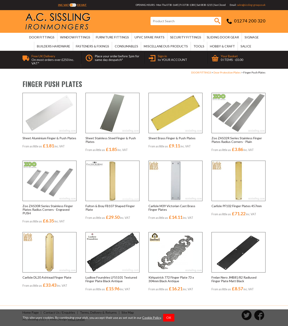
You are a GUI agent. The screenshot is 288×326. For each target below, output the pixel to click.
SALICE (246, 46)
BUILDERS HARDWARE (53, 46)
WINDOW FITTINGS (75, 37)
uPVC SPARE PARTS (149, 37)
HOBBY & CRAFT (222, 46)
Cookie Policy (151, 317)
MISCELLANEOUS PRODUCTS (166, 46)
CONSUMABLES (126, 46)
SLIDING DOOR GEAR (223, 37)
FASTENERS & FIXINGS (92, 46)
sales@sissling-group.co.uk (251, 5)
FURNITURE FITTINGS (112, 37)
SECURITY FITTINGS (185, 37)
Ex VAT (82, 5)
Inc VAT (63, 5)
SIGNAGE (252, 37)
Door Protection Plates (227, 72)
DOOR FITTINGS (41, 37)
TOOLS (199, 46)
